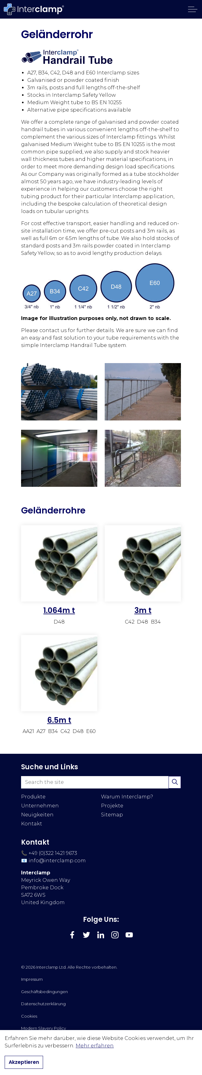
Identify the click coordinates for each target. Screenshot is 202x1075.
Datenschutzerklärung (43, 1003)
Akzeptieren (24, 1062)
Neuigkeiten (37, 815)
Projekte (112, 806)
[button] (175, 782)
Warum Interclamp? (127, 797)
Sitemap (112, 815)
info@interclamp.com (57, 861)
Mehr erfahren (95, 1046)
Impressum (32, 979)
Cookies (29, 1016)
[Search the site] (101, 782)
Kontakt (31, 824)
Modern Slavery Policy (43, 1028)
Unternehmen (40, 806)
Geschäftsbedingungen (44, 991)
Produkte (33, 797)
